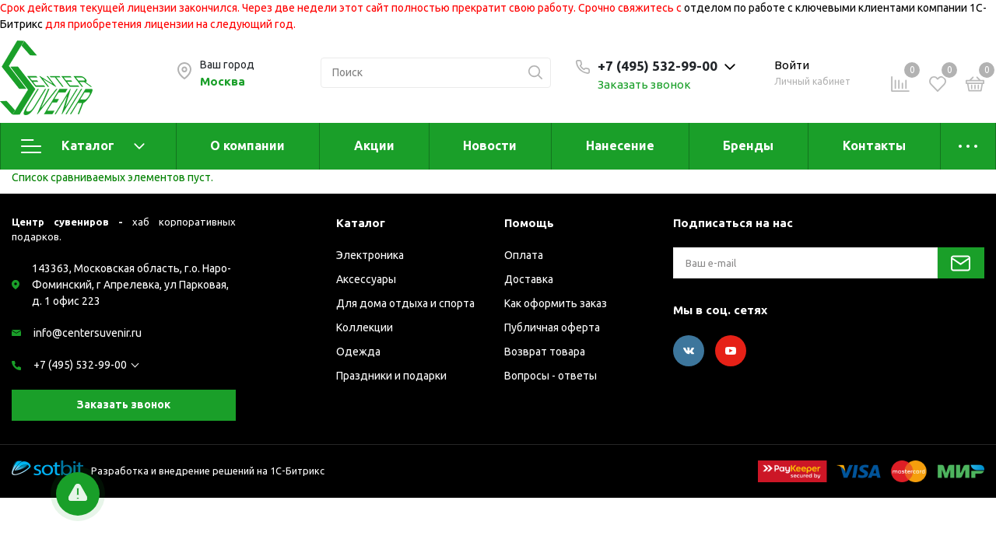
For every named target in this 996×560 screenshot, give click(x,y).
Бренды (748, 145)
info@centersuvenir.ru (87, 333)
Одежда (358, 351)
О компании (247, 145)
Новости (490, 145)
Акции (374, 145)
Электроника (370, 255)
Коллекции (364, 327)
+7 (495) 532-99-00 (80, 365)
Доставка (528, 279)
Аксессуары (366, 279)
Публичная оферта (552, 327)
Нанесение (620, 145)
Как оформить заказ (555, 303)
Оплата (523, 255)
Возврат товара (544, 351)
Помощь (529, 222)
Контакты (874, 145)
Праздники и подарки (391, 375)
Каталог (83, 146)
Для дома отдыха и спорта (405, 303)
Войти (791, 65)
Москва (222, 81)
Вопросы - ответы (550, 375)
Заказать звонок (644, 84)
